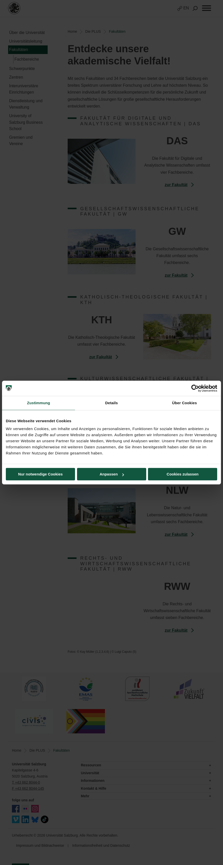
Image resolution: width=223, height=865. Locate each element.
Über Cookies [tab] (184, 403)
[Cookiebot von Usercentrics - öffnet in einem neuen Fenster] (195, 388)
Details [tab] (111, 403)
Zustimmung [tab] (38, 403)
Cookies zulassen (183, 474)
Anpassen (112, 474)
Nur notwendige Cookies (40, 474)
